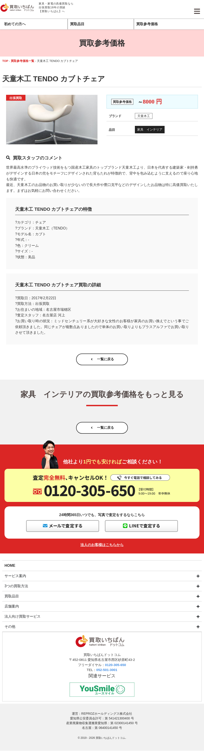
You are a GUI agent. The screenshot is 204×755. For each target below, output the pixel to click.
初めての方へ (15, 24)
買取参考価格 (147, 24)
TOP (5, 61)
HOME (10, 569)
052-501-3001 (106, 674)
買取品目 (77, 24)
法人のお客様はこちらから (102, 549)
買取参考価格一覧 (22, 61)
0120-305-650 (115, 669)
